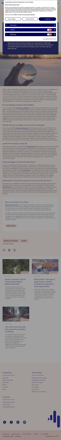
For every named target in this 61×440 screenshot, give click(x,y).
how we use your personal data (26, 14)
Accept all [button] (47, 19)
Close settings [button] (11, 19)
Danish (6, 5)
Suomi (17, 5)
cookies (15, 14)
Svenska (14, 5)
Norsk (10, 5)
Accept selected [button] (30, 19)
